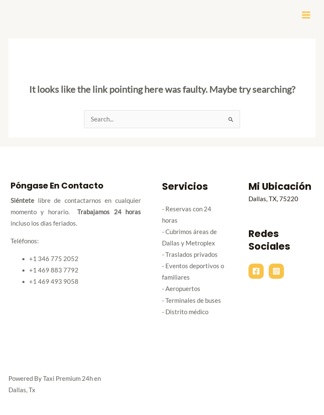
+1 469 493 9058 (53, 281)
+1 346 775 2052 (53, 258)
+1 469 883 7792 (53, 270)
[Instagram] (276, 271)
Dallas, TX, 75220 (273, 198)
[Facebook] (256, 271)
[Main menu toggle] (306, 14)
